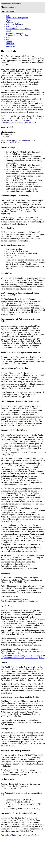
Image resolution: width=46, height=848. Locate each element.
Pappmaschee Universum (11, 3)
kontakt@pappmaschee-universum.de (20, 140)
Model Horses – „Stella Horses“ (18, 29)
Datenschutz (10, 46)
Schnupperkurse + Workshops (17, 35)
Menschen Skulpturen (14, 24)
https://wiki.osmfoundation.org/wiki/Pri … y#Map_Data (23, 655)
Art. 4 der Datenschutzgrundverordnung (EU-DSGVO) (18, 121)
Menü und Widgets (8, 11)
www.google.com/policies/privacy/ (14, 599)
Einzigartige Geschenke (15, 33)
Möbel (8, 31)
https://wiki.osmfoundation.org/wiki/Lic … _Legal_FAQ (23, 658)
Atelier (8, 20)
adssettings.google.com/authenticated (22, 601)
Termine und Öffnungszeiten (17, 18)
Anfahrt (9, 42)
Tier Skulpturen (12, 26)
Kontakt (9, 39)
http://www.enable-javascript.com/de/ (23, 421)
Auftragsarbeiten (12, 22)
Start (7, 16)
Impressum (10, 44)
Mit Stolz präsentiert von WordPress (25, 835)
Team (8, 37)
